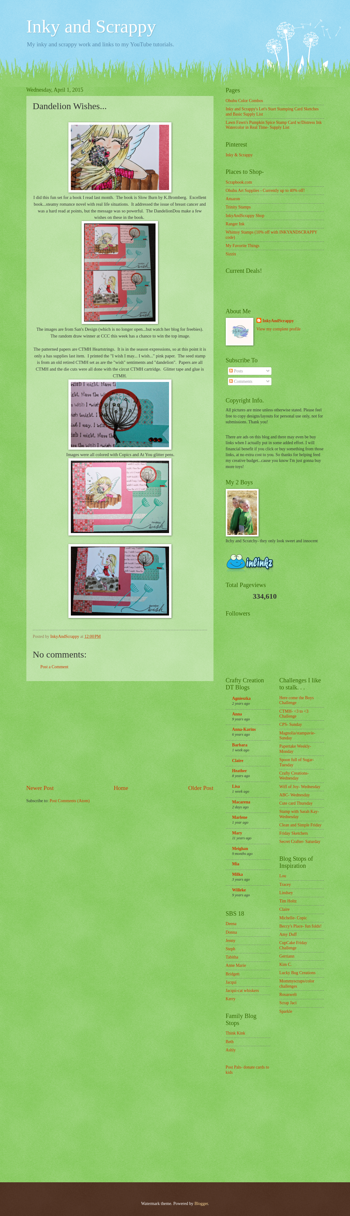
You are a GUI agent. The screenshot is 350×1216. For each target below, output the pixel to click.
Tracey (285, 884)
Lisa (236, 786)
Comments (240, 381)
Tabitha (232, 957)
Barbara (240, 745)
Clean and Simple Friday (300, 825)
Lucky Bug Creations (297, 972)
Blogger (201, 1203)
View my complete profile (278, 329)
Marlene (240, 817)
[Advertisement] (119, 732)
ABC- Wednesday (294, 795)
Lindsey (286, 892)
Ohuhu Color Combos (244, 100)
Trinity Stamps (238, 207)
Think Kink (235, 1033)
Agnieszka (241, 698)
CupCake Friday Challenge (293, 945)
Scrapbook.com (239, 182)
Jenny (231, 940)
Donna (231, 932)
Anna (237, 714)
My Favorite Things (243, 245)
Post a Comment (54, 667)
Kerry (231, 999)
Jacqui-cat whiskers (242, 990)
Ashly (231, 1050)
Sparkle (285, 1011)
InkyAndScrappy (278, 320)
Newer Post (40, 788)
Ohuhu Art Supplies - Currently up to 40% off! (265, 190)
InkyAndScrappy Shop (245, 215)
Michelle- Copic (293, 918)
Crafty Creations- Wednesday (294, 776)
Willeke (239, 890)
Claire (238, 760)
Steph (230, 949)
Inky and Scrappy (91, 26)
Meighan (240, 848)
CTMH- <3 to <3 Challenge (294, 714)
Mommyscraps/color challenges (296, 984)
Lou (282, 876)
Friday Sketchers (293, 833)
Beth (230, 1041)
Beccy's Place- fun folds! (300, 926)
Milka (237, 874)
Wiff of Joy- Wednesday (300, 786)
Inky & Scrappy (239, 155)
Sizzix (231, 254)
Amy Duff (288, 934)
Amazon (233, 198)
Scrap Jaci (288, 1003)
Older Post (200, 788)
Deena (231, 923)
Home (121, 788)
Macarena (241, 802)
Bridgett (233, 974)
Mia (236, 864)
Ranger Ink (235, 224)
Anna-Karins (244, 729)
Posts (236, 371)
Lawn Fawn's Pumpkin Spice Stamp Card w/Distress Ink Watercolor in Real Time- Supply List (274, 125)
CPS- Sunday (290, 724)
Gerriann (286, 956)
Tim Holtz (288, 901)
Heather (239, 770)
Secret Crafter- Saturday (300, 841)
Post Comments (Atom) (69, 801)
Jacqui (231, 982)
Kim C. (285, 964)
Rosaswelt (288, 994)
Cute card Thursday (296, 803)
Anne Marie (236, 965)
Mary (237, 833)
